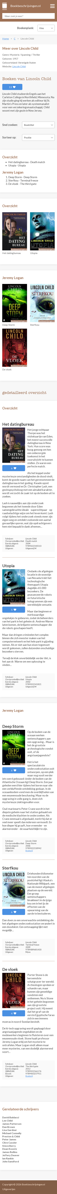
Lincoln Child (19, 66)
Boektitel (29, 124)
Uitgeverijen (8, 1189)
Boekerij (29, 850)
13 (12, 87)
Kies (41, 28)
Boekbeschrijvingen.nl (25, 6)
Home (5, 38)
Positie (27, 137)
